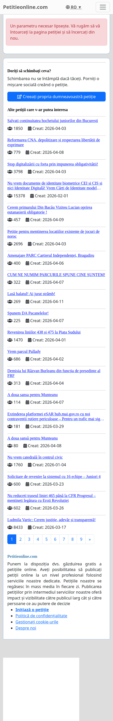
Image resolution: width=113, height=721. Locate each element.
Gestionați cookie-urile (36, 622)
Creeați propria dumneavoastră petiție (56, 96)
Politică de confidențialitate (41, 616)
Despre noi (25, 628)
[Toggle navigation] (103, 7)
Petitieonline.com (25, 7)
